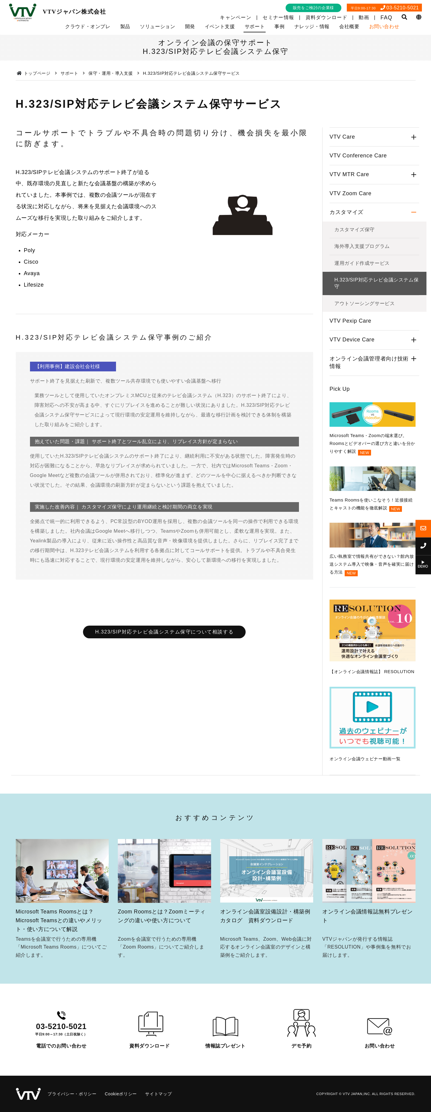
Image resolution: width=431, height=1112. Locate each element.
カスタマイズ (346, 212)
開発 (190, 26)
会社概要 (349, 26)
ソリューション (157, 26)
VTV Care (342, 137)
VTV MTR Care (349, 174)
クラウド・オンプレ (88, 26)
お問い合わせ (384, 26)
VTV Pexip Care (350, 321)
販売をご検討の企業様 (313, 7)
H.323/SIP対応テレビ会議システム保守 (376, 283)
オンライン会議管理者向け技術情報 (369, 362)
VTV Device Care (352, 340)
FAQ (386, 17)
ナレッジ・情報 (312, 26)
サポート (255, 26)
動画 (364, 17)
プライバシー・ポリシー (72, 1093)
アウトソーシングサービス (364, 303)
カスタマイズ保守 (354, 229)
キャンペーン (235, 17)
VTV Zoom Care (350, 193)
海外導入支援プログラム (362, 246)
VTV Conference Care (358, 156)
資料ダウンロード (326, 17)
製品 (125, 26)
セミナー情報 (278, 17)
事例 (279, 26)
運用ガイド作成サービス (362, 263)
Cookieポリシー (121, 1093)
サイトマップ (158, 1093)
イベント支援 (220, 26)
